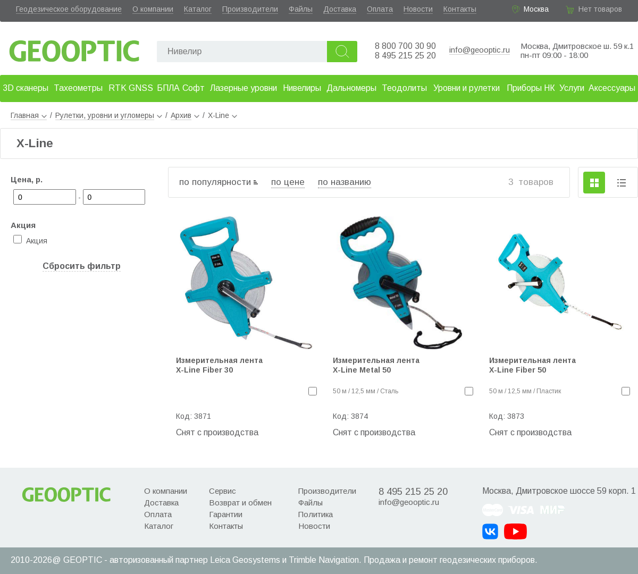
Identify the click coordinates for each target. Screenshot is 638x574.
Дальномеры (351, 87)
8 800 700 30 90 (405, 45)
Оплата (380, 9)
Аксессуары (612, 87)
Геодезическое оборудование (69, 9)
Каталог (198, 9)
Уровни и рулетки (466, 87)
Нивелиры (302, 87)
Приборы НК (531, 87)
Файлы (301, 9)
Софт (193, 87)
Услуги (571, 87)
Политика (315, 514)
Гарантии (225, 514)
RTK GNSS (130, 87)
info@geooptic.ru (479, 49)
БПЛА (168, 87)
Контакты (459, 9)
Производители (250, 9)
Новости (418, 9)
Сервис (222, 490)
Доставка (339, 9)
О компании (152, 9)
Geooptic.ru (74, 48)
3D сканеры (25, 87)
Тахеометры (78, 87)
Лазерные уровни (243, 87)
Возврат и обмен (240, 502)
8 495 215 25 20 (405, 55)
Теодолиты (404, 87)
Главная (29, 115)
